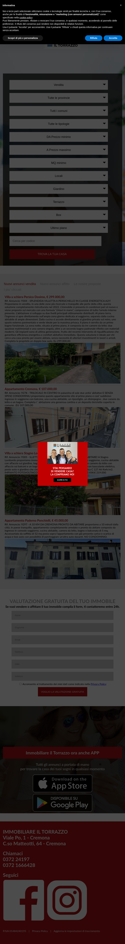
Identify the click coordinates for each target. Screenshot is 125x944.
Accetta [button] (113, 38)
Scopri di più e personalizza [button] (23, 38)
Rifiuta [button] (93, 38)
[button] (120, 5)
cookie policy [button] (26, 17)
